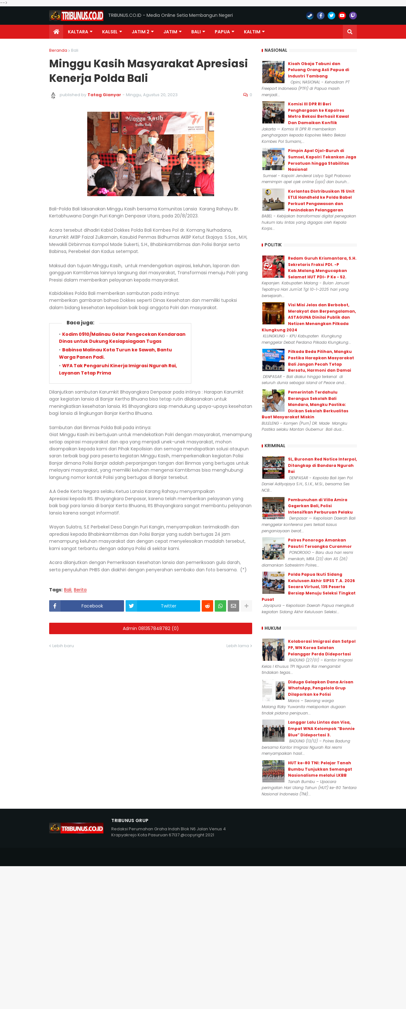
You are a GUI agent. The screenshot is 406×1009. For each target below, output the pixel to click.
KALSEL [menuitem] (110, 32)
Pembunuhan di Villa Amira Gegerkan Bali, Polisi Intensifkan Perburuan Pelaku (320, 506)
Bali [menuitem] (196, 32)
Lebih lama (237, 646)
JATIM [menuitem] (170, 32)
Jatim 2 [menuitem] (140, 32)
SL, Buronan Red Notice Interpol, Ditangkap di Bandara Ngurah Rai (322, 465)
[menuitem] (56, 32)
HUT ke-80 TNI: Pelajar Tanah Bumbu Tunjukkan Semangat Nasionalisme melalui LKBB (320, 769)
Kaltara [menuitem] (78, 32)
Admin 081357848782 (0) (151, 628)
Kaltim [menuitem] (252, 32)
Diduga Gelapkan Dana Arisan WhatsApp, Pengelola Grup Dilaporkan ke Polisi (320, 688)
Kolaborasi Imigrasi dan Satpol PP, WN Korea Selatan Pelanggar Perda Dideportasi (322, 647)
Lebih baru (63, 646)
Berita (80, 589)
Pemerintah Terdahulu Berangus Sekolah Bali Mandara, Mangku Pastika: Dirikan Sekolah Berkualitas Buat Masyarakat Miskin (305, 404)
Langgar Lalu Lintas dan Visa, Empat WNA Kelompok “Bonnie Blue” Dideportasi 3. (321, 728)
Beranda (58, 50)
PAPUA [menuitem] (222, 32)
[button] (350, 32)
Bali (74, 50)
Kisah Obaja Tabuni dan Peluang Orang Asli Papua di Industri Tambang (318, 70)
